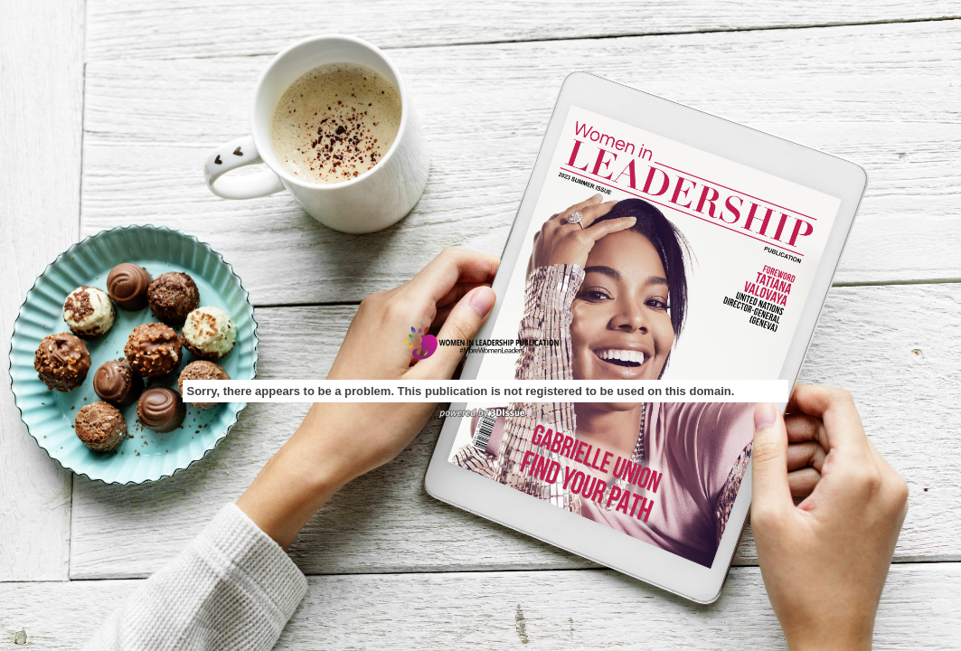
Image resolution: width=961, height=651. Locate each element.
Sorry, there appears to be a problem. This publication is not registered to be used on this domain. (461, 391)
